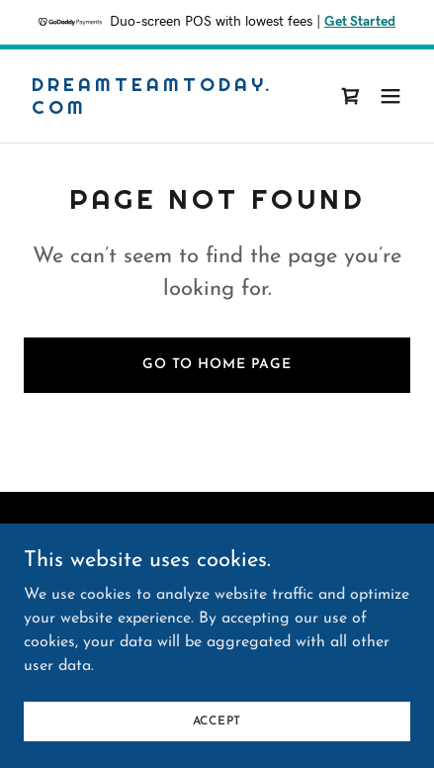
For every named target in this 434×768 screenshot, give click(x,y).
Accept (217, 720)
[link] (159, 110)
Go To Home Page (217, 364)
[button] (390, 96)
